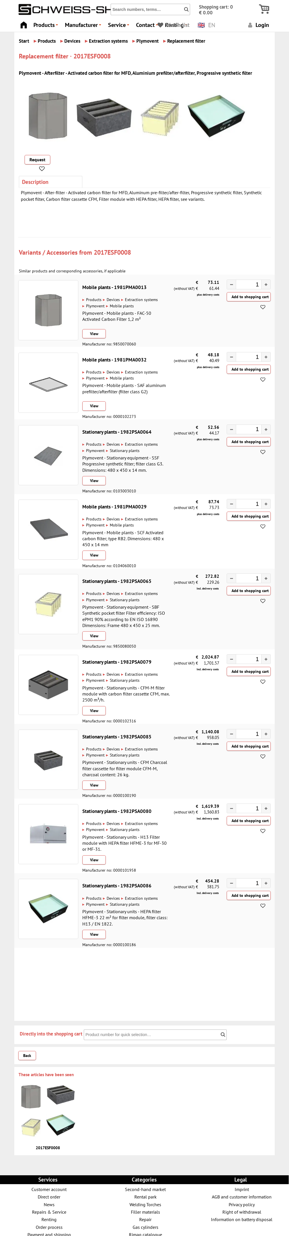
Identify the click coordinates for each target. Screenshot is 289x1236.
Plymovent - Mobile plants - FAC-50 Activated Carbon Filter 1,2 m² (116, 316)
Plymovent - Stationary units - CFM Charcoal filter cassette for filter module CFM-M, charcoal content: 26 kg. (124, 768)
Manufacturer (84, 26)
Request (37, 159)
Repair (145, 1219)
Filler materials (145, 1212)
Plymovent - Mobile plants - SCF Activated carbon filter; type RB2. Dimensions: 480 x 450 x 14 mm (123, 539)
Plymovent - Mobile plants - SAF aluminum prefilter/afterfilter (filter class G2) (124, 388)
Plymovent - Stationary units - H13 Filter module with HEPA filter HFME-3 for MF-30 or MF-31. (124, 843)
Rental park (145, 1197)
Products (46, 26)
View (94, 333)
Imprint (242, 1189)
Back (27, 1055)
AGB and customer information (242, 1197)
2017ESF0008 (112, 252)
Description (35, 181)
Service (119, 26)
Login (257, 24)
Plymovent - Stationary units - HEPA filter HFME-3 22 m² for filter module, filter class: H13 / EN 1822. (125, 918)
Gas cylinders (145, 1227)
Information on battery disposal (241, 1219)
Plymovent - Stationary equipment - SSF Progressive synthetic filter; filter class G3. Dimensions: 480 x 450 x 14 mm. (122, 464)
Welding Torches (145, 1204)
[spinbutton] (246, 285)
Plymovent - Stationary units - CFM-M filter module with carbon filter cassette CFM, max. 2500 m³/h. (126, 694)
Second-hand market (145, 1189)
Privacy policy (242, 1204)
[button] (265, 284)
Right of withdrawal (241, 1212)
